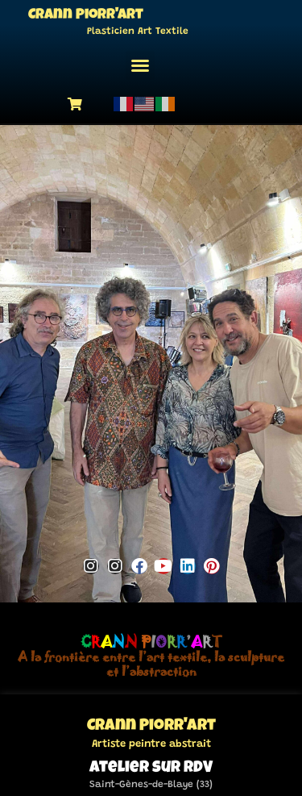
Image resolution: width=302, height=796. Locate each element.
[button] (140, 65)
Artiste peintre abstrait (151, 742)
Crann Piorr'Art (85, 15)
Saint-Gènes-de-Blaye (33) (151, 783)
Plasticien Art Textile (137, 31)
